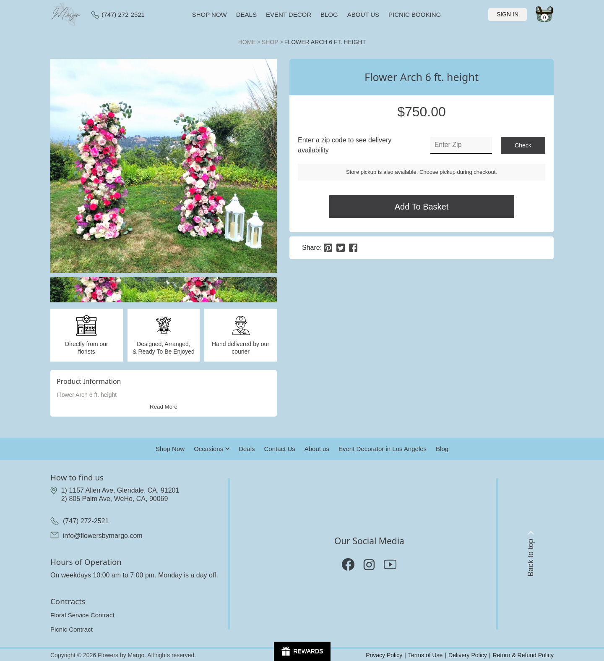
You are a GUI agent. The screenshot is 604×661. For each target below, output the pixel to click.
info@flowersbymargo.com (103, 535)
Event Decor (288, 14)
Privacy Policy (384, 655)
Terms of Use (425, 655)
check (523, 145)
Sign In (507, 14)
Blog (329, 14)
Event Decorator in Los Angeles (382, 448)
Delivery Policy (467, 655)
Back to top (530, 554)
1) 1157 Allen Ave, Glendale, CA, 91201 (120, 490)
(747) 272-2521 (118, 14)
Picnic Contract (71, 629)
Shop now (209, 14)
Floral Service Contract (82, 615)
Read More (163, 407)
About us (363, 14)
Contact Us (279, 448)
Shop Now (170, 448)
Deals (246, 14)
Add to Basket (422, 206)
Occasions (208, 448)
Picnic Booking (414, 14)
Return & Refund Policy (523, 655)
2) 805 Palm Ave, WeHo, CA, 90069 (114, 498)
